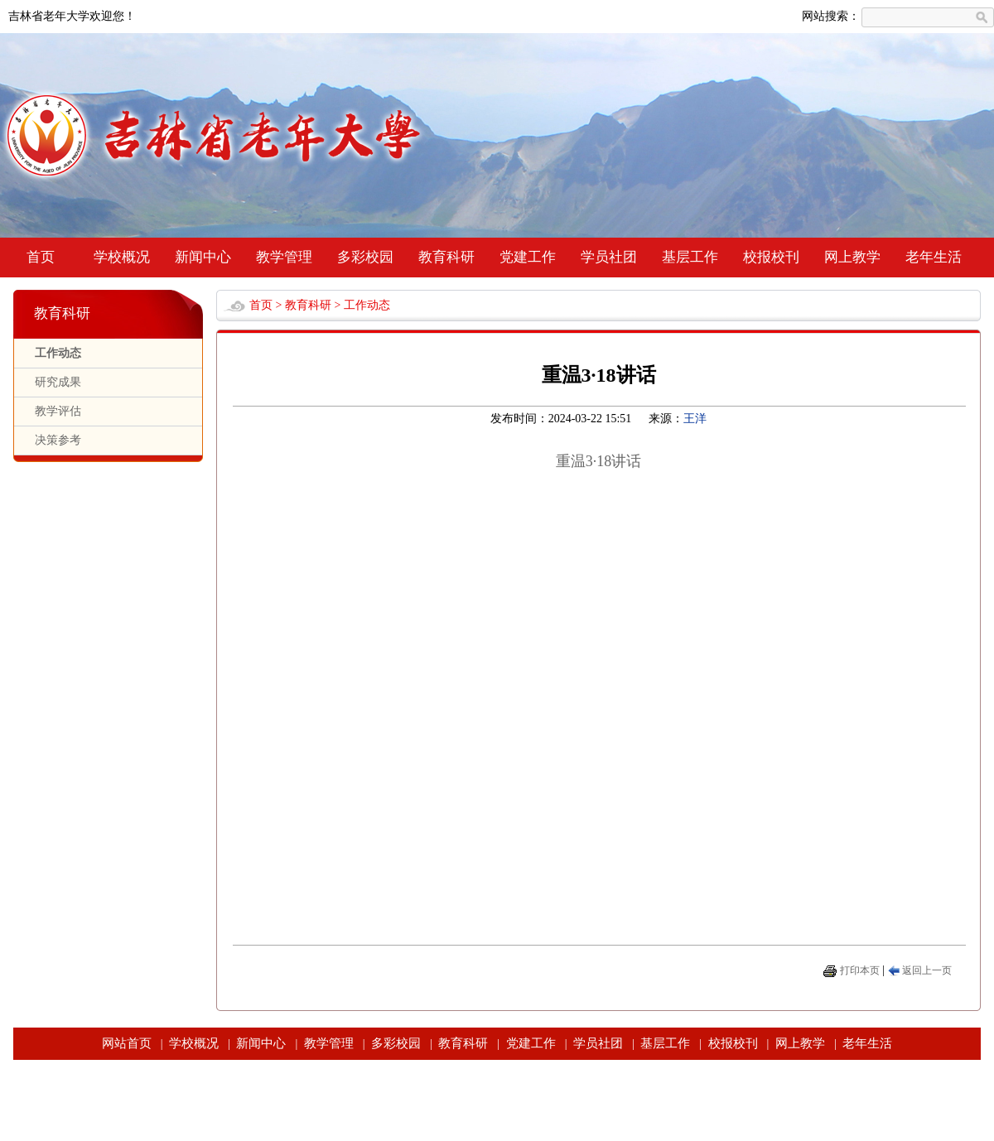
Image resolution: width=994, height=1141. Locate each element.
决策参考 (58, 440)
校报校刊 (771, 257)
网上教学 (852, 257)
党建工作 (527, 257)
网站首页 (127, 1043)
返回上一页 (927, 970)
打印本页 (860, 970)
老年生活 (933, 257)
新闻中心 (203, 257)
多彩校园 (365, 257)
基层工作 (690, 257)
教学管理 (284, 257)
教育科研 (446, 257)
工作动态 (58, 353)
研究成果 (58, 382)
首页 (41, 257)
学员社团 (609, 257)
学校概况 (122, 257)
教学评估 (58, 411)
